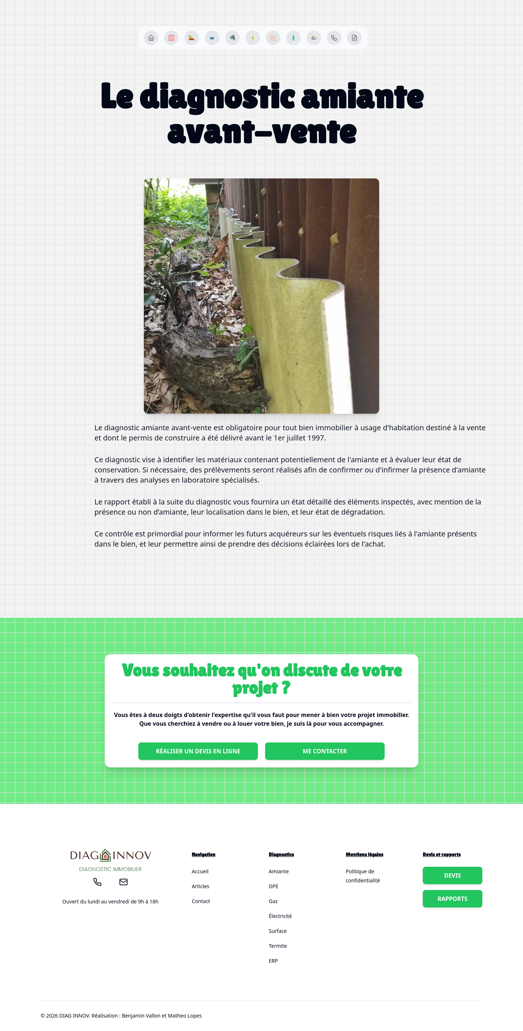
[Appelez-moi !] (97, 882)
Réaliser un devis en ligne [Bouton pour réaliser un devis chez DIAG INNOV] (198, 751)
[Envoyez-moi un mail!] (123, 882)
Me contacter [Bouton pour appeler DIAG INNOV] (325, 751)
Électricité (280, 916)
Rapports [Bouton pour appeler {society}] (453, 899)
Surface (278, 930)
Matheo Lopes (185, 1015)
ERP (273, 960)
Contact (201, 901)
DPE (273, 886)
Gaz (273, 901)
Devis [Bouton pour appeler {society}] (452, 875)
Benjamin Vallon (141, 1015)
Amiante (279, 871)
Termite (278, 945)
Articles (200, 886)
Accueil (200, 871)
